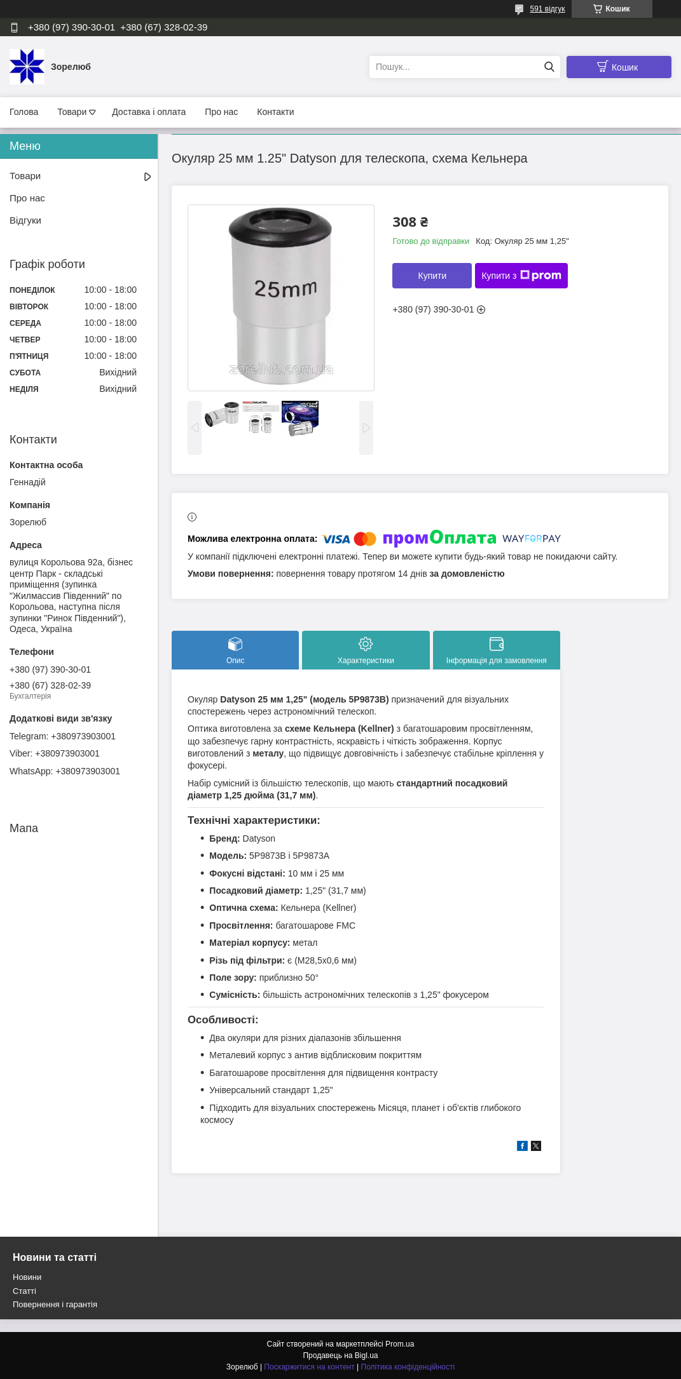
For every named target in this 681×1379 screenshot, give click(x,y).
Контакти (275, 112)
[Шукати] (549, 67)
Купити (432, 276)
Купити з (521, 275)
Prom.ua (399, 1344)
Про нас (221, 112)
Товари (71, 112)
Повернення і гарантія (55, 1304)
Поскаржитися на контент (309, 1366)
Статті (24, 1291)
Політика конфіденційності (408, 1366)
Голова (24, 112)
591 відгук (547, 8)
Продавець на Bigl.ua (340, 1355)
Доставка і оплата (149, 112)
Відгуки (25, 220)
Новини (27, 1277)
